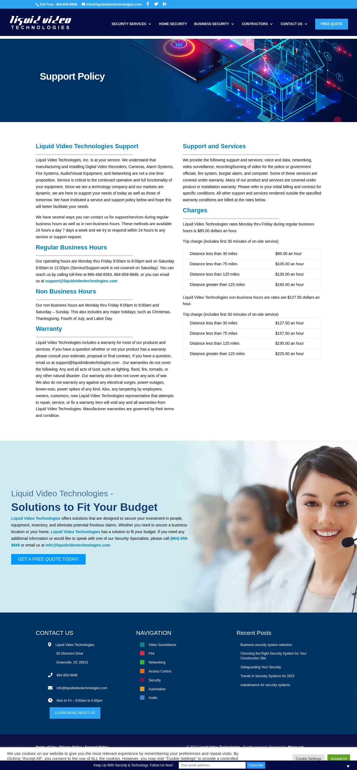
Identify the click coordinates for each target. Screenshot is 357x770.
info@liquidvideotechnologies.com (77, 545)
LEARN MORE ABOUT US (75, 713)
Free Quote (331, 24)
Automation (157, 689)
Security (155, 680)
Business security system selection (266, 645)
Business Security (211, 24)
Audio (153, 698)
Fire (152, 653)
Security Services (129, 24)
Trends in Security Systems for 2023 (267, 676)
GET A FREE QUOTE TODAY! (48, 559)
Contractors (255, 24)
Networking (157, 662)
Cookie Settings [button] (308, 759)
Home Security (173, 24)
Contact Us (291, 24)
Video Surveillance (162, 645)
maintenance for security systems (265, 685)
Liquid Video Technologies (59, 493)
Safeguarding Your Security (260, 667)
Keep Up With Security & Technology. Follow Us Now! (133, 765)
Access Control (160, 671)
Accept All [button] (339, 759)
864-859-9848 (67, 675)
